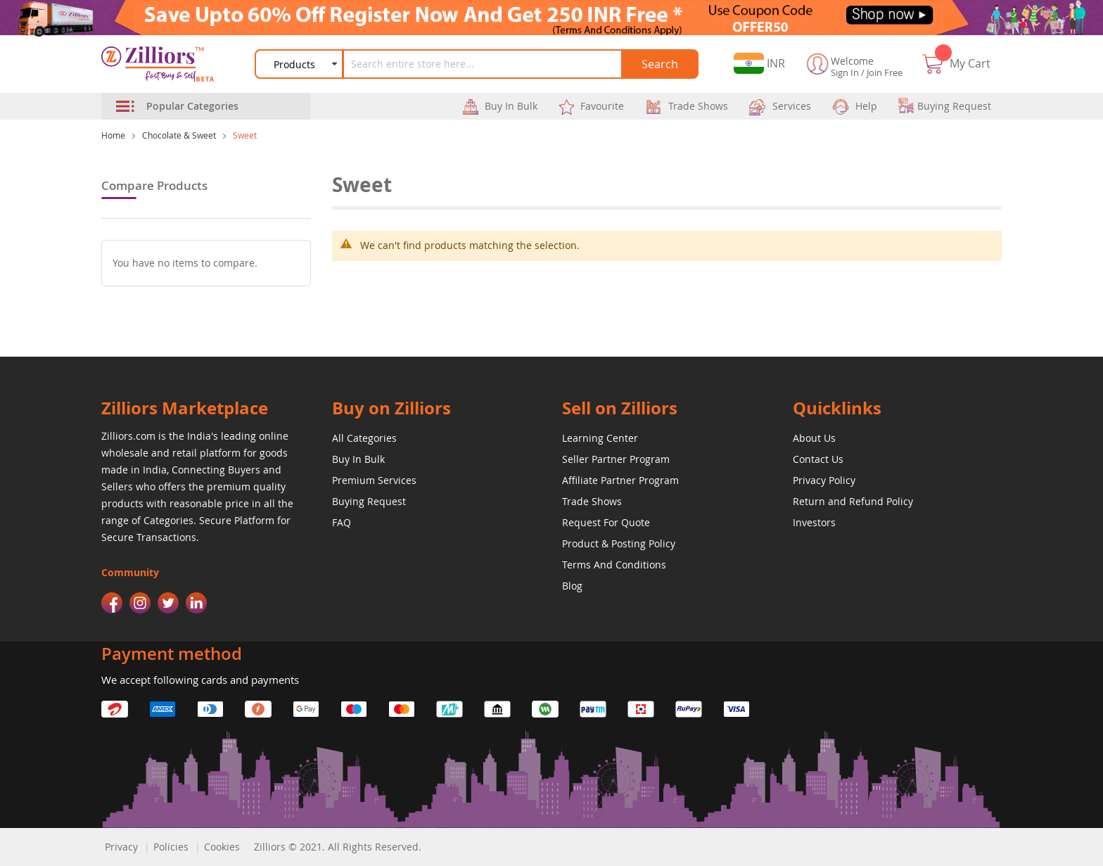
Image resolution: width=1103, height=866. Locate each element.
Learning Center (600, 438)
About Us (814, 438)
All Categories (364, 438)
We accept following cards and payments (200, 680)
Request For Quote (606, 522)
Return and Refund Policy (853, 501)
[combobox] (483, 64)
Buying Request (369, 501)
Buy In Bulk (358, 459)
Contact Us (818, 459)
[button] (759, 63)
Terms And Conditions (614, 564)
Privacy (121, 846)
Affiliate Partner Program (620, 480)
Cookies (222, 846)
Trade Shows (592, 501)
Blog (572, 585)
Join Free (885, 72)
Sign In (845, 72)
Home (113, 135)
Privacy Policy (824, 480)
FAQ (341, 522)
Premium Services (374, 480)
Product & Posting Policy (618, 543)
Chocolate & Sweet (179, 135)
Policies (171, 846)
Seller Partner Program (616, 459)
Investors (814, 522)
